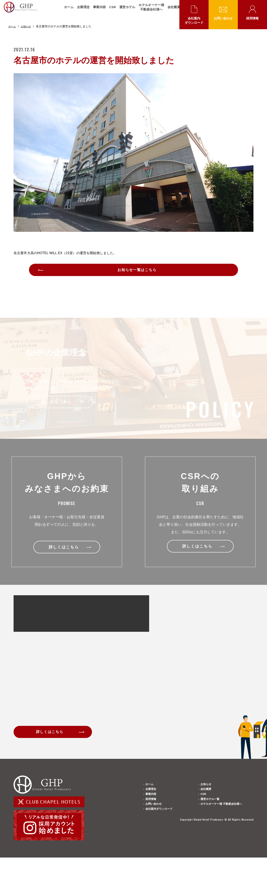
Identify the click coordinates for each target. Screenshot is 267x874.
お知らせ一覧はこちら (138, 271)
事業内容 (97, 10)
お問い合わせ (223, 18)
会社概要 (171, 10)
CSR (110, 10)
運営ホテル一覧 (212, 822)
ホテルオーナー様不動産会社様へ (148, 10)
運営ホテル (125, 10)
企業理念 (80, 10)
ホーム (66, 10)
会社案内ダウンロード (194, 20)
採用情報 (252, 18)
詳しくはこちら (53, 737)
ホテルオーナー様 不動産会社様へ (226, 832)
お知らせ (28, 26)
